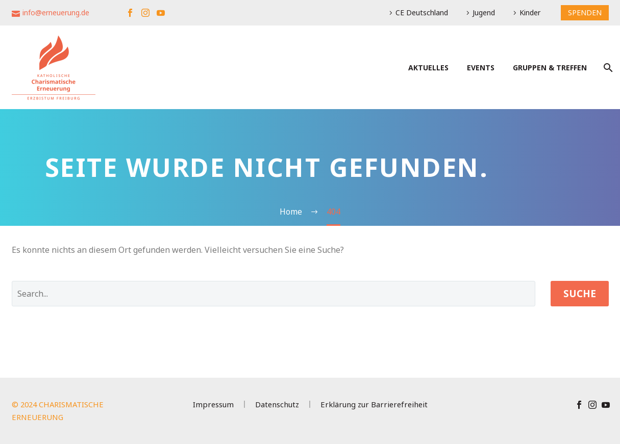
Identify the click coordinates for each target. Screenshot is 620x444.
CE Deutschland (421, 12)
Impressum (213, 404)
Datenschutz (277, 404)
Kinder (529, 12)
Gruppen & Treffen (550, 67)
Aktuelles (428, 67)
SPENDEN (585, 12)
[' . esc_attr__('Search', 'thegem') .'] (273, 293)
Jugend (484, 12)
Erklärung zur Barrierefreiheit (374, 404)
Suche (579, 293)
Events (480, 67)
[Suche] (607, 67)
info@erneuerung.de (55, 12)
